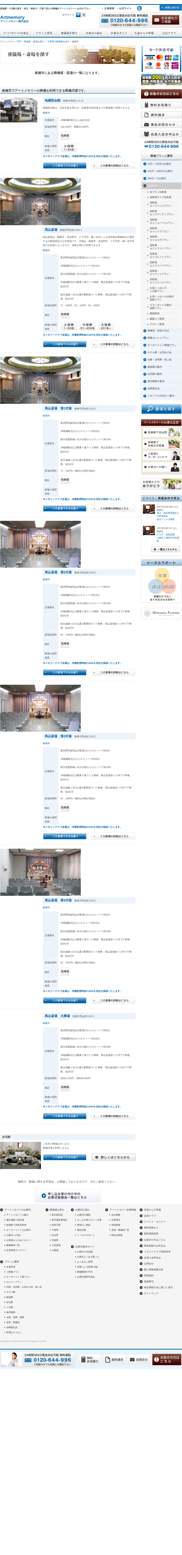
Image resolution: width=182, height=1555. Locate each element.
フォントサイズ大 (84, 14)
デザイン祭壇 (157, 324)
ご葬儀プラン (13, 1272)
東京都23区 (57, 1215)
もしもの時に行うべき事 (89, 1220)
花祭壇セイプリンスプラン (160, 204)
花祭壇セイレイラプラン (159, 230)
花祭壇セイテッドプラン (159, 272)
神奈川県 (56, 1225)
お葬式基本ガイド (85, 1246)
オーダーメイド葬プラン (18, 1277)
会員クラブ (150, 1215)
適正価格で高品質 (15, 1220)
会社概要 (115, 1215)
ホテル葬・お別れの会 (160, 352)
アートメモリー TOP (10, 41)
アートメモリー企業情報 (123, 1209)
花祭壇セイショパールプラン (162, 221)
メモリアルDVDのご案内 (161, 395)
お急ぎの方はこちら (155, 1239)
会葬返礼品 (154, 388)
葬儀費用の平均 (85, 1272)
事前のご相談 (83, 1225)
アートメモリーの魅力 (17, 1215)
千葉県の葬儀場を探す (58, 41)
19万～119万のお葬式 (159, 163)
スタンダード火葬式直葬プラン (160, 307)
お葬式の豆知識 (85, 1251)
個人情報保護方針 (153, 1269)
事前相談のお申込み (155, 1245)
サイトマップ (151, 1293)
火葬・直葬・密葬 (15, 1317)
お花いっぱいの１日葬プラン (158, 289)
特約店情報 (117, 1235)
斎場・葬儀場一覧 (120, 1230)
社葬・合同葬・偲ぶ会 (160, 359)
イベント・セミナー (155, 1221)
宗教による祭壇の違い (88, 1267)
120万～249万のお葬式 (160, 171)
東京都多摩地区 (59, 1220)
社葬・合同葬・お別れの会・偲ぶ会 (24, 1287)
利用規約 (149, 1275)
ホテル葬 (10, 1292)
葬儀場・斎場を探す (34, 41)
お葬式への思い (14, 1235)
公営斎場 (56, 1245)
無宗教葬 (10, 1312)
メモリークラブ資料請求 (157, 1251)
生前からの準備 (152, 1209)
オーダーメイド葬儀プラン (162, 345)
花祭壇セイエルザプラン (159, 238)
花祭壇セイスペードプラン (160, 264)
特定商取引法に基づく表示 (158, 1287)
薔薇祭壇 (154, 313)
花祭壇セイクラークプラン (160, 281)
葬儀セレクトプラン (158, 337)
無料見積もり (151, 1227)
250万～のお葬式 (157, 178)
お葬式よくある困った (88, 1256)
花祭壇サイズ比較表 (160, 197)
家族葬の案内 (155, 366)
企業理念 (115, 1220)
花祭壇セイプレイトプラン (160, 255)
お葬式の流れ (82, 1209)
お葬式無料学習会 (86, 1277)
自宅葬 (9, 1302)
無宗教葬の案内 (156, 381)
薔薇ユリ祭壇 (157, 318)
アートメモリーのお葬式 (17, 1209)
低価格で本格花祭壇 (16, 1225)
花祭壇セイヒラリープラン (160, 247)
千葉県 (55, 1230)
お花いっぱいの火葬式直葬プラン (162, 298)
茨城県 (55, 1240)
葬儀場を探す (57, 1209)
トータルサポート (86, 1235)
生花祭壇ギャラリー (16, 1250)
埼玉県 (55, 1235)
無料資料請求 (151, 1233)
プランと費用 (11, 1261)
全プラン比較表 (158, 192)
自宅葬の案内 (155, 374)
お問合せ (149, 1263)
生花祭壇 (152, 185)
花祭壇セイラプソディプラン (162, 213)
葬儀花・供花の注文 (158, 330)
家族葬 (9, 1297)
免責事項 (149, 1281)
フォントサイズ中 (78, 14)
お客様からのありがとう (18, 1240)
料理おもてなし (14, 1332)
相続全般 (81, 1230)
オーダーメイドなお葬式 (18, 1230)
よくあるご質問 (85, 1262)
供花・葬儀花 (13, 1322)
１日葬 (9, 1307)
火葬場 (55, 1250)
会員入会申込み (152, 1257)
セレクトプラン (14, 1282)
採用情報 (115, 1225)
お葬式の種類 (83, 1215)
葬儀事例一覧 (13, 1245)
